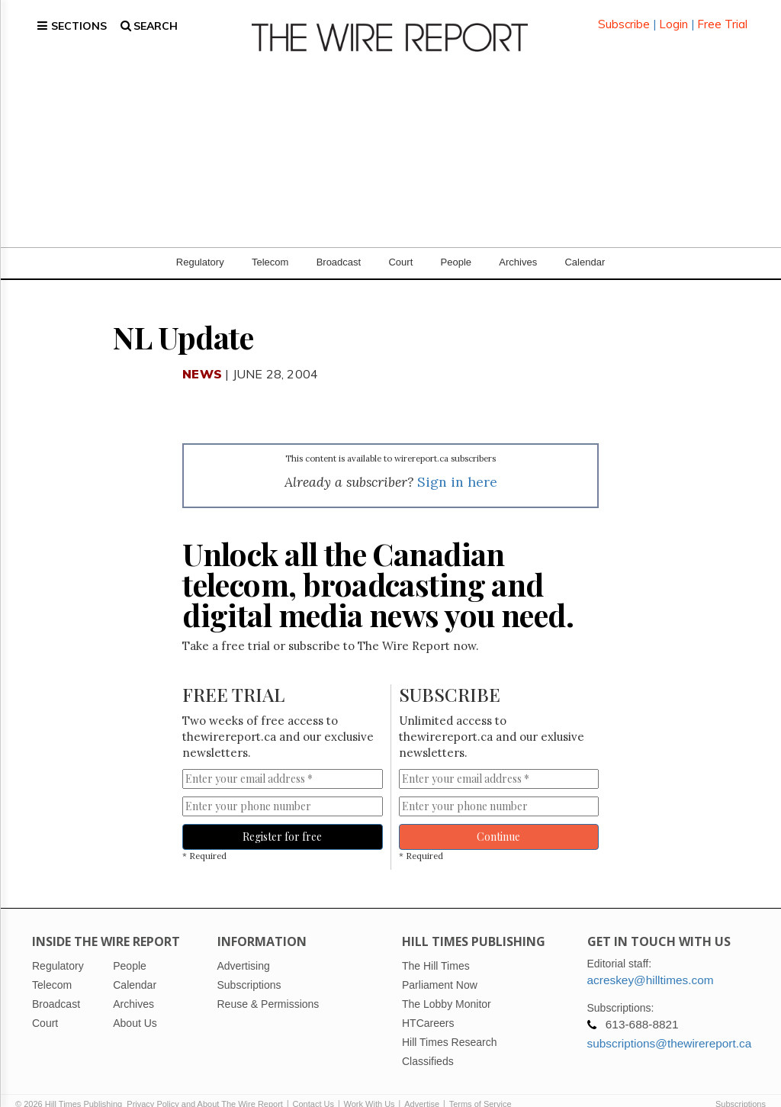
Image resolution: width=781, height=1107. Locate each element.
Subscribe (624, 15)
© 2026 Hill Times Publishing (71, 1085)
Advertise (421, 1085)
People (456, 243)
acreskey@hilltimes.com (650, 961)
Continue (498, 818)
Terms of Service (480, 1085)
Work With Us (369, 1085)
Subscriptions (740, 1085)
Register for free (282, 818)
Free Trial (722, 15)
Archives (518, 243)
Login (673, 15)
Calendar (584, 243)
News (202, 355)
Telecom (270, 243)
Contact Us (313, 1085)
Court (400, 243)
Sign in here (457, 463)
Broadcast (339, 243)
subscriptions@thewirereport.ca (669, 1025)
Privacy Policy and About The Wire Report (205, 1085)
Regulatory (200, 243)
